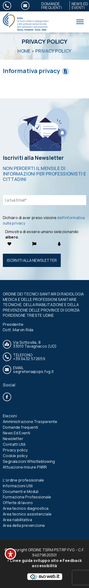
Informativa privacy (31, 71)
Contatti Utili (14, 444)
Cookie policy (15, 455)
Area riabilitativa (17, 519)
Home (24, 51)
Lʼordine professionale (23, 480)
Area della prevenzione (24, 525)
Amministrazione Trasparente (30, 421)
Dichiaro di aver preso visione (44, 220)
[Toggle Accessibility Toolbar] (10, 554)
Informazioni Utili (18, 485)
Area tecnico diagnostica (26, 508)
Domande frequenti (51, 5)
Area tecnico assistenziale (27, 514)
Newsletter (13, 438)
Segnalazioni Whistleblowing (29, 461)
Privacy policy (15, 450)
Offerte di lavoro (18, 502)
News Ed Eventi (16, 433)
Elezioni (10, 415)
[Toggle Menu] (80, 22)
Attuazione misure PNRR (25, 467)
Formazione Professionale (27, 497)
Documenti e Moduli (20, 491)
